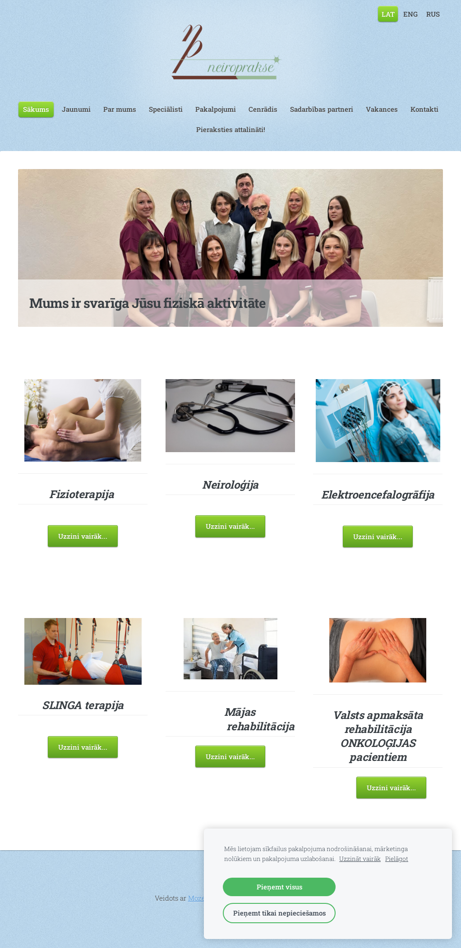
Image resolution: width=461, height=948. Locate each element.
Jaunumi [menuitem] (76, 109)
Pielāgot (396, 859)
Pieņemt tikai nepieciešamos (279, 912)
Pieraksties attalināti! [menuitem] (230, 129)
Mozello (200, 897)
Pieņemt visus (279, 886)
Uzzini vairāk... (82, 535)
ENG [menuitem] (410, 13)
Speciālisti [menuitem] (166, 109)
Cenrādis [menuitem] (263, 109)
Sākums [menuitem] (36, 109)
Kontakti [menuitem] (424, 109)
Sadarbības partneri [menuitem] (321, 109)
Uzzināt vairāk (360, 859)
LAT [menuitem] (388, 13)
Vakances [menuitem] (382, 109)
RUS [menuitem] (433, 13)
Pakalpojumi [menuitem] (215, 109)
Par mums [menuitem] (119, 109)
